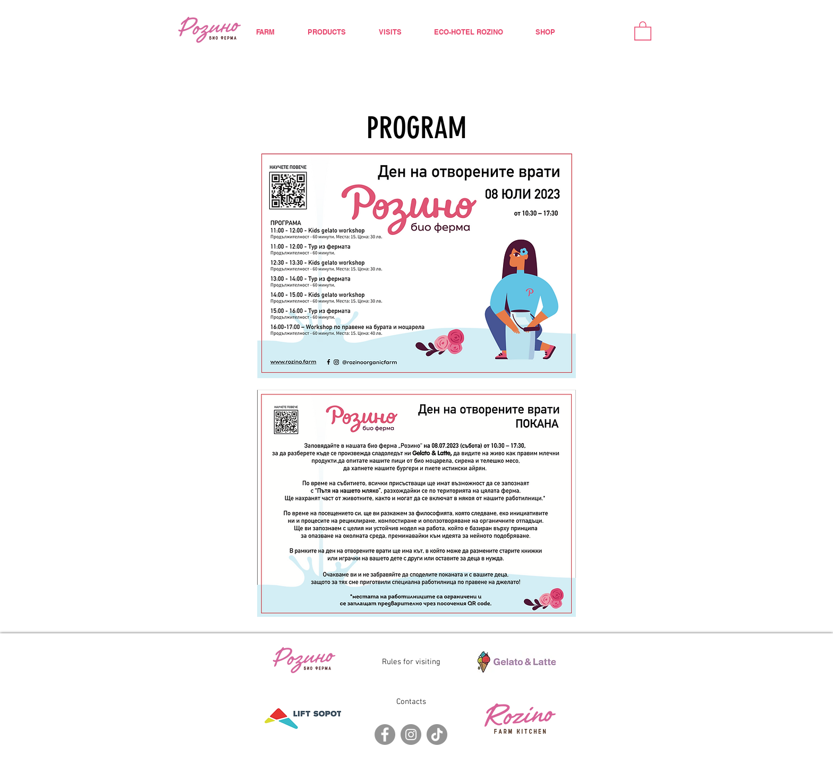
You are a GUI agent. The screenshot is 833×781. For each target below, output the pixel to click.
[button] (642, 30)
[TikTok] (437, 734)
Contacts (411, 702)
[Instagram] (411, 734)
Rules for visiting (411, 662)
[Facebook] (385, 734)
